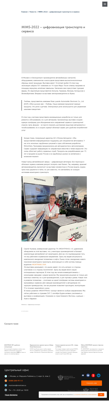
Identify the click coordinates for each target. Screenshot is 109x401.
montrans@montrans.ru (17, 386)
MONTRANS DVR (39, 265)
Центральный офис (16, 370)
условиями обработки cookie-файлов (85, 394)
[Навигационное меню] (105, 4)
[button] (91, 383)
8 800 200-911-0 (16, 381)
